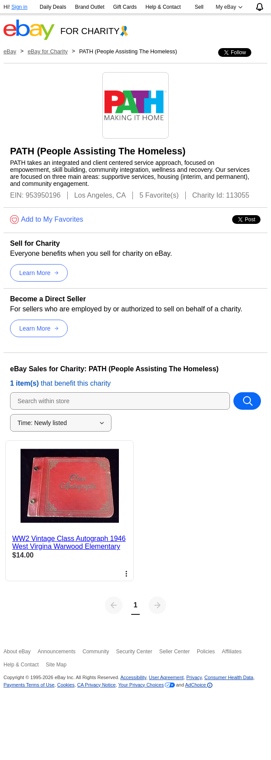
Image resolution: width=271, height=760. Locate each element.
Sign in (19, 7)
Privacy (194, 677)
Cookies (66, 684)
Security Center (134, 651)
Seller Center (174, 651)
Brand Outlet (89, 7)
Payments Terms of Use (29, 684)
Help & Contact (163, 7)
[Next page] (157, 605)
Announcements (57, 651)
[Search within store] (247, 401)
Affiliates (232, 651)
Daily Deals (53, 7)
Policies (206, 651)
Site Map (56, 665)
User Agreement (166, 677)
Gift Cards (125, 7)
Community (96, 651)
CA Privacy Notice (96, 684)
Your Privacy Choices (141, 684)
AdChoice (199, 684)
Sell (199, 7)
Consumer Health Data (229, 677)
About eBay (17, 651)
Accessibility (133, 677)
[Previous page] (113, 605)
